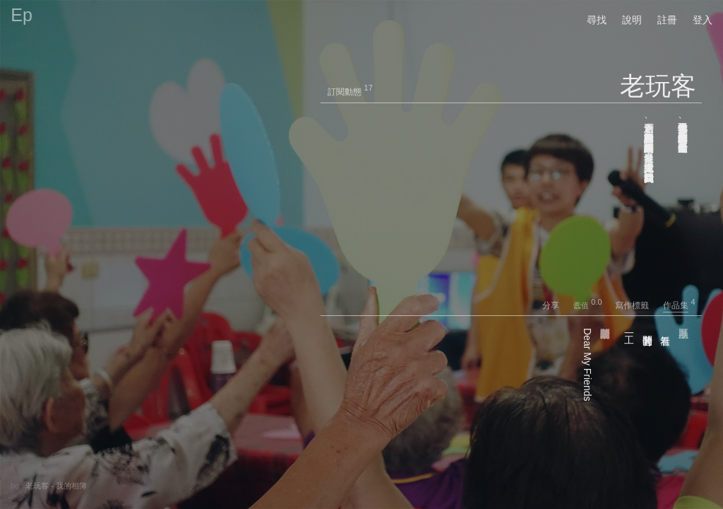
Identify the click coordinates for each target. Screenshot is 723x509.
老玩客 (658, 85)
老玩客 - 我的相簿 (56, 485)
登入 (702, 19)
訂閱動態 (345, 92)
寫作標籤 (638, 305)
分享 (556, 305)
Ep (21, 15)
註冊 (667, 19)
